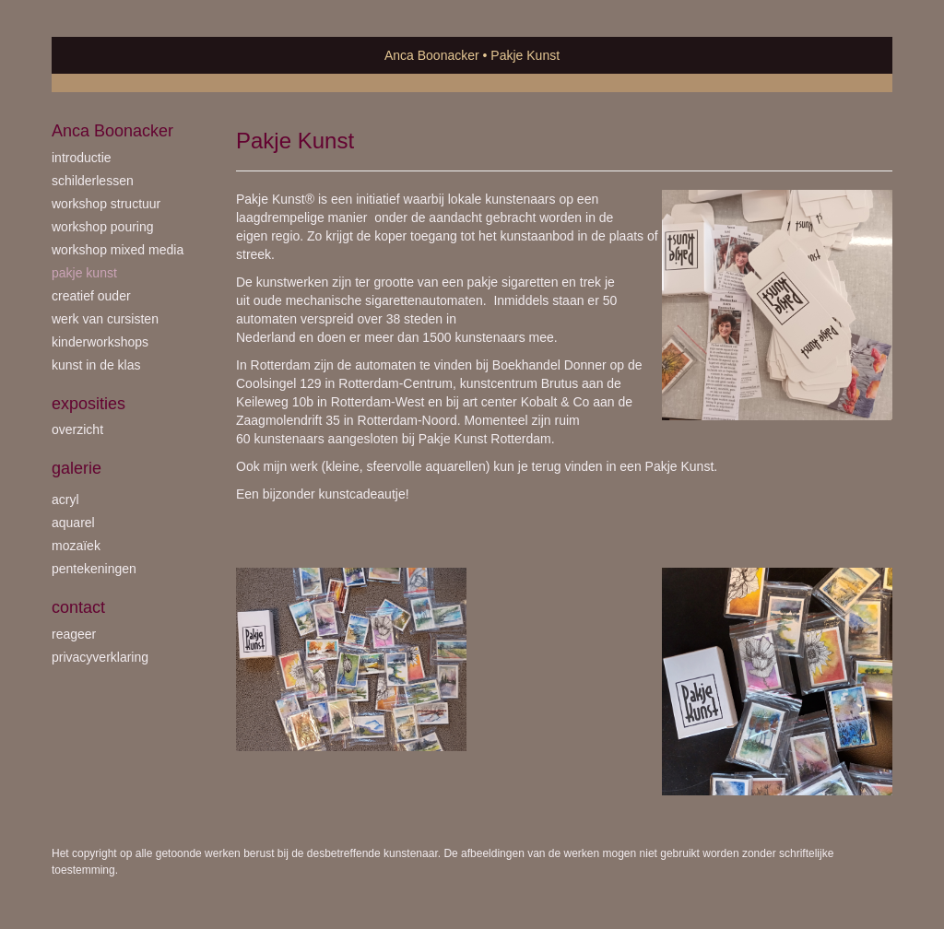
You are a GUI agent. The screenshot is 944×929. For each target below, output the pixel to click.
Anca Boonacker (431, 55)
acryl (65, 499)
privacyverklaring (100, 657)
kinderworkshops (100, 342)
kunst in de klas (96, 365)
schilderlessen (93, 180)
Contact (78, 607)
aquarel (73, 522)
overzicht (77, 429)
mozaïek (76, 545)
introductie (82, 157)
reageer (74, 634)
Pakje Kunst (84, 272)
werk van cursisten (105, 319)
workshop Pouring (103, 226)
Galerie (76, 468)
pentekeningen (94, 568)
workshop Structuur (106, 203)
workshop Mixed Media (117, 249)
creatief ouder (91, 295)
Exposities (88, 403)
